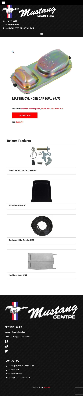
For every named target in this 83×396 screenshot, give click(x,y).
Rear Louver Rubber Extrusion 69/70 (21, 240)
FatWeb (47, 387)
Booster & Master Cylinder (30, 109)
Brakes (43, 109)
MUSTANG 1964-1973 (55, 109)
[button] (41, 34)
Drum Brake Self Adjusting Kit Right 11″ (22, 170)
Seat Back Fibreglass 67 (17, 205)
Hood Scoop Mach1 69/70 (18, 275)
